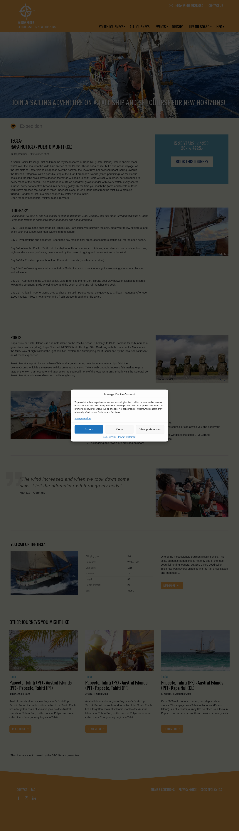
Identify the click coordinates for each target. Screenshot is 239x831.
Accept (89, 429)
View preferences (150, 429)
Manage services (83, 418)
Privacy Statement (127, 437)
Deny (119, 429)
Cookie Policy (109, 437)
